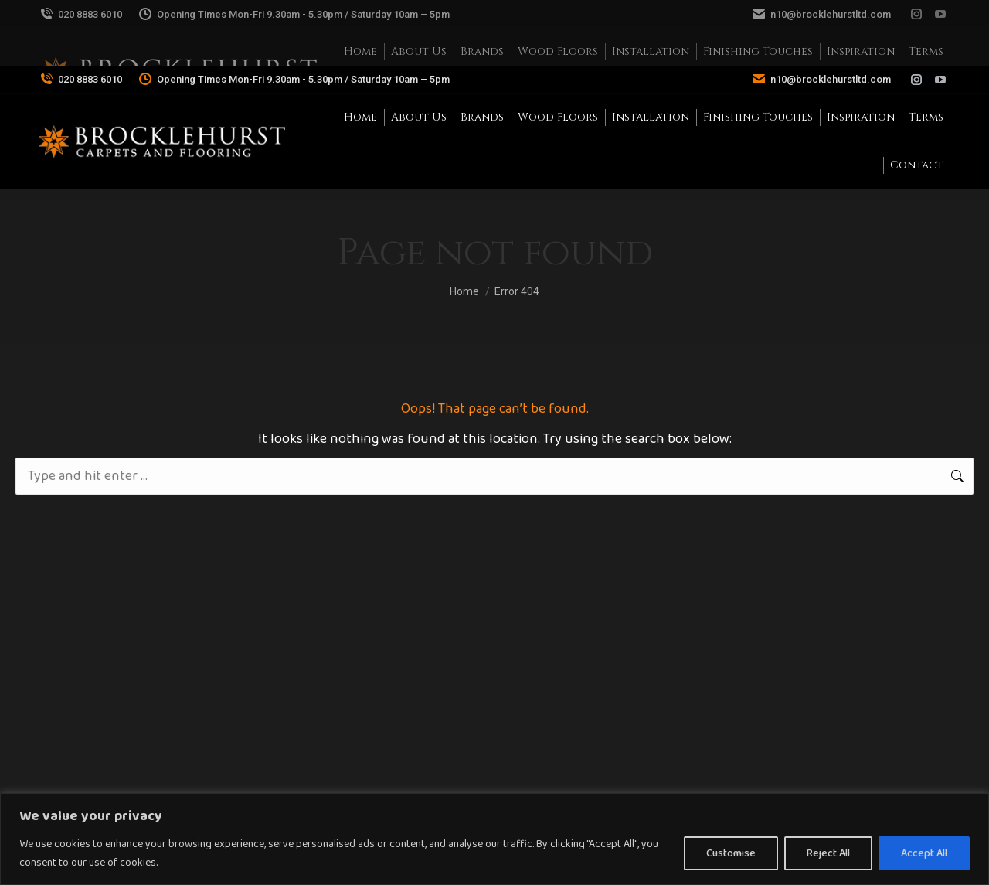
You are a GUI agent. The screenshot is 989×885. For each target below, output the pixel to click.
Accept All (924, 853)
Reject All (828, 853)
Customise (731, 853)
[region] (494, 839)
